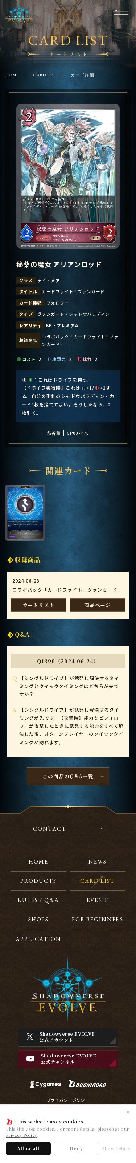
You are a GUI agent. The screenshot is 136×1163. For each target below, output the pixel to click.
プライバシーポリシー (68, 1100)
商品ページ (97, 604)
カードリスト (38, 604)
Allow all (28, 1148)
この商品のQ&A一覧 (68, 776)
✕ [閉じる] (128, 1111)
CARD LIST (44, 75)
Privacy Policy (21, 1135)
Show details (116, 1148)
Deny (76, 1148)
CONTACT (49, 829)
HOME (12, 75)
